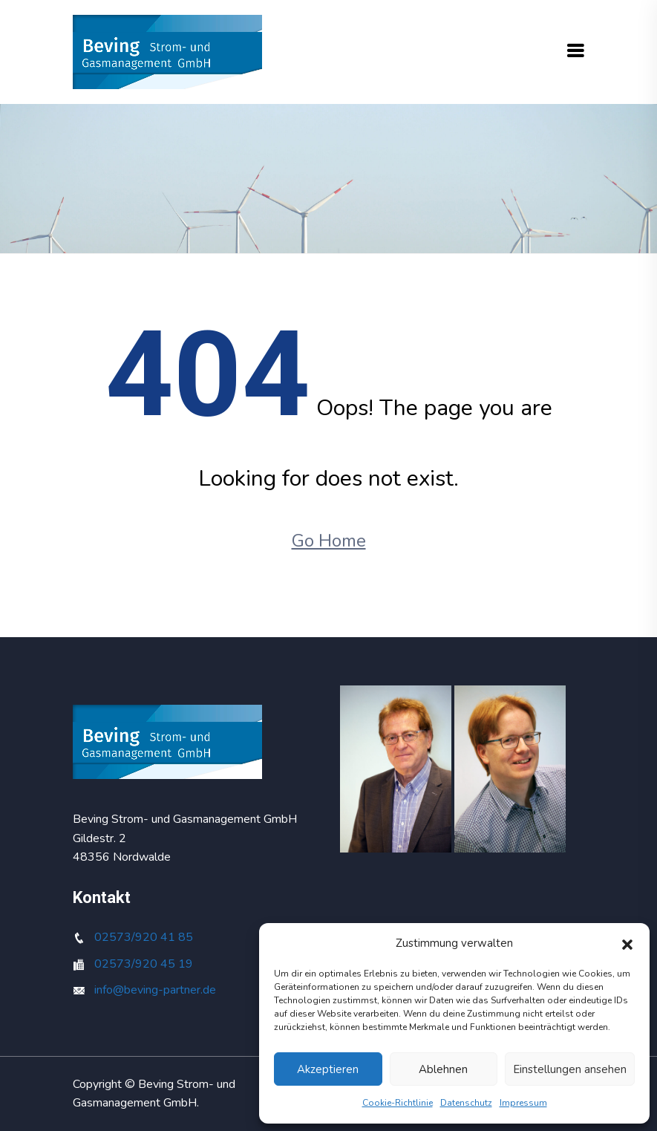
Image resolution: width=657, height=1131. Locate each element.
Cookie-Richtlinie (397, 1103)
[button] (627, 943)
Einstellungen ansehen (570, 1069)
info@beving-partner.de (155, 990)
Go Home (329, 541)
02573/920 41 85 (143, 937)
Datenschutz (466, 1103)
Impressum (523, 1103)
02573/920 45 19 (143, 964)
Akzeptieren (328, 1069)
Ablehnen (443, 1069)
